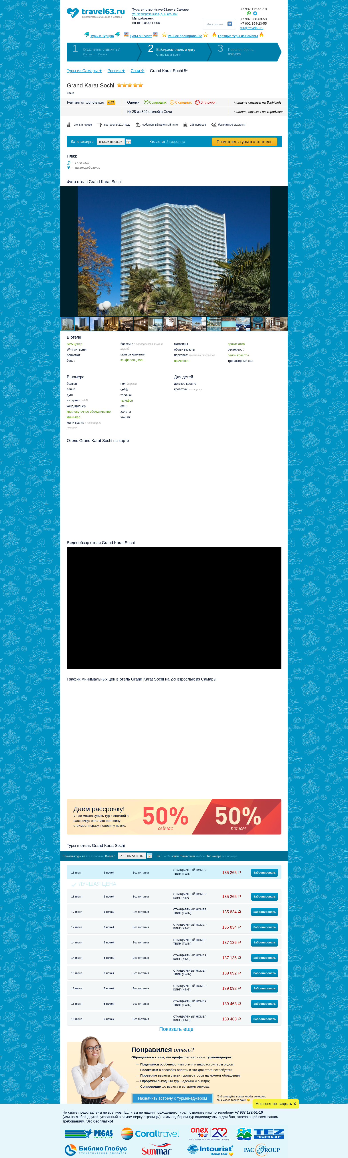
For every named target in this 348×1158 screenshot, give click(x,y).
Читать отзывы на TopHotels (257, 102)
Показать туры (258, 856)
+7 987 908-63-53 (253, 19)
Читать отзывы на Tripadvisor (258, 112)
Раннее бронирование (185, 36)
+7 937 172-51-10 (253, 9)
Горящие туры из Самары (238, 36)
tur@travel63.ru (251, 28)
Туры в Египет (141, 36)
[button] (283, 251)
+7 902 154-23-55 (253, 23)
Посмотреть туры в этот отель (244, 142)
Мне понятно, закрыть (273, 1104)
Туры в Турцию (102, 36)
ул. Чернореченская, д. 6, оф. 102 (155, 14)
